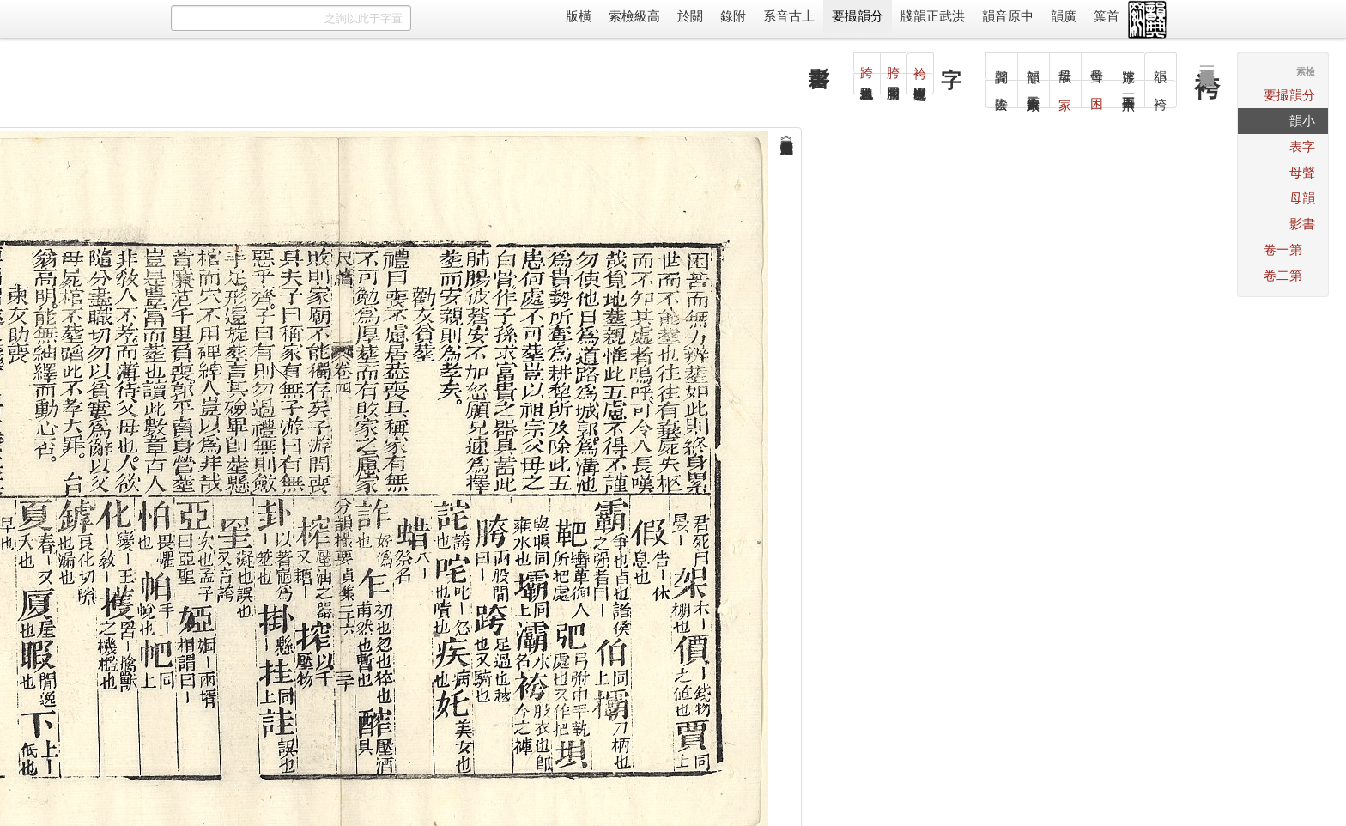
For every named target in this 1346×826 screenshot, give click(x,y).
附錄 (733, 16)
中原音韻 (1008, 16)
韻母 (1302, 198)
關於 (690, 16)
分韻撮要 (857, 16)
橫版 (578, 16)
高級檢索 (634, 16)
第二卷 (1283, 275)
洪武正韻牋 (932, 16)
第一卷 (1283, 249)
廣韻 (1063, 16)
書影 (1302, 223)
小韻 (1302, 120)
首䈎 (1106, 16)
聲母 (1302, 172)
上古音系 (789, 16)
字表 (1302, 146)
